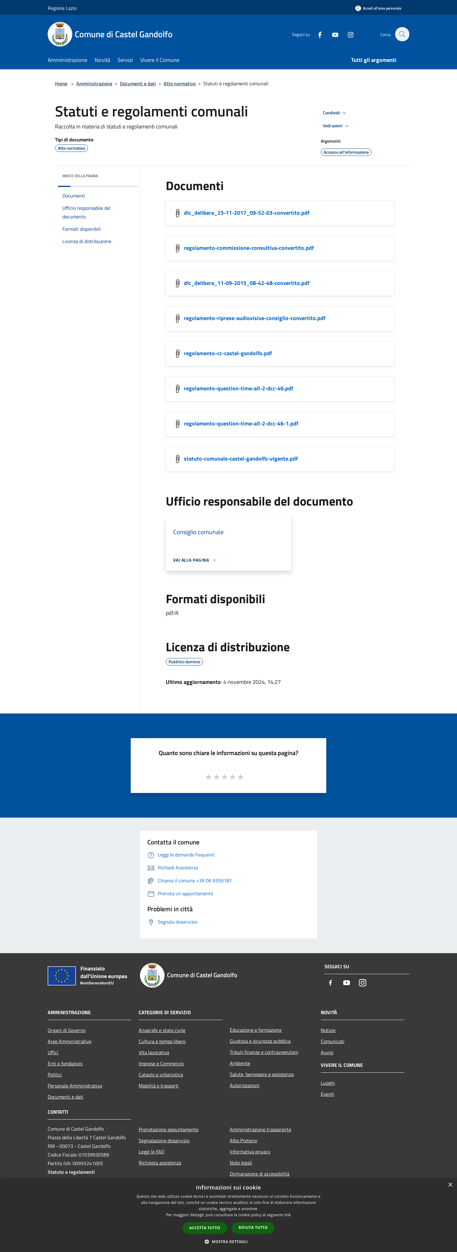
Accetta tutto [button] (204, 1227)
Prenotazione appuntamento (168, 1129)
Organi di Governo (66, 1030)
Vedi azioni (337, 126)
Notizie (328, 1030)
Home (61, 83)
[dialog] (228, 1215)
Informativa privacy (250, 1151)
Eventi (327, 1094)
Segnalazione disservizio (164, 1140)
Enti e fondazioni (65, 1063)
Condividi (335, 113)
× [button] (450, 1185)
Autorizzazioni (245, 1085)
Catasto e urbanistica (161, 1074)
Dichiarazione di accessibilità (259, 1173)
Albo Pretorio (243, 1140)
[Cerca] (402, 34)
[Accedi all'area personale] (378, 8)
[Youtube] (332, 34)
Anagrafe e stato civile (162, 1030)
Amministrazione (94, 83)
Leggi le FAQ (152, 1151)
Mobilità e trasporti (159, 1085)
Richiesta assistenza (160, 1162)
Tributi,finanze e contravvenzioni (264, 1052)
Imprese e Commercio (161, 1063)
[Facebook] (316, 34)
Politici (55, 1074)
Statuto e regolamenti (71, 1172)
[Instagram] (347, 34)
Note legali (241, 1162)
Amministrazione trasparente (260, 1129)
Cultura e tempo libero (162, 1041)
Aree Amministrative (69, 1041)
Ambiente (240, 1063)
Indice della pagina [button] (80, 176)
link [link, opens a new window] (287, 1214)
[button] (228, 1241)
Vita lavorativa (154, 1052)
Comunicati (332, 1041)
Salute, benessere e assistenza (262, 1074)
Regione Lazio (62, 8)
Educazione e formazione (256, 1030)
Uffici (53, 1052)
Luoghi (328, 1083)
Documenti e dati (138, 83)
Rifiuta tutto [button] (253, 1227)
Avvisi (327, 1052)
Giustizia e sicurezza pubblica (260, 1041)
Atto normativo (180, 83)
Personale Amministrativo (75, 1085)
